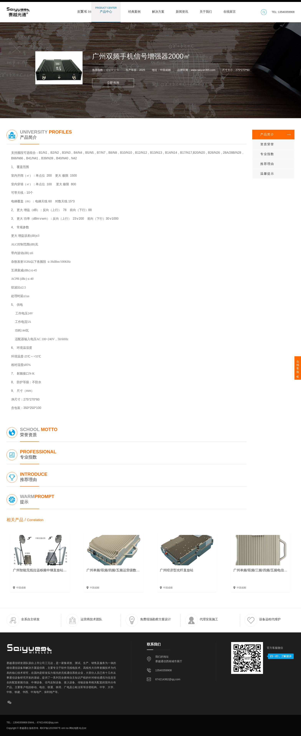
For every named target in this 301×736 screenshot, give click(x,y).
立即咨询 (113, 82)
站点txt (82, 728)
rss (67, 728)
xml (63, 728)
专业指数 (267, 154)
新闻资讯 (182, 9)
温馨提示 (267, 173)
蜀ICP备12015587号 (50, 728)
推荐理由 (267, 163)
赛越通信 (24, 728)
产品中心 (106, 9)
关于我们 (206, 9)
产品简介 (267, 134)
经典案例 (134, 9)
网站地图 (74, 728)
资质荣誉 (267, 144)
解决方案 (158, 9)
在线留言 (229, 9)
